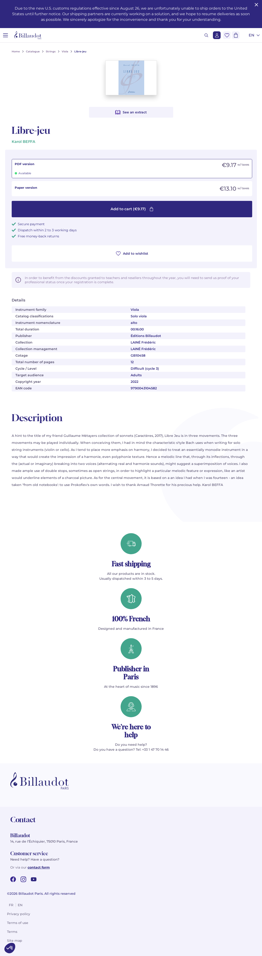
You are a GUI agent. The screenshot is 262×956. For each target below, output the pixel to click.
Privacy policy (18, 914)
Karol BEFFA (23, 141)
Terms (12, 932)
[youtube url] (33, 879)
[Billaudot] (27, 35)
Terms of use (17, 923)
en (20, 905)
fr (11, 905)
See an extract (131, 112)
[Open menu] (5, 35)
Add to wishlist (132, 253)
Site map (14, 940)
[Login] (217, 35)
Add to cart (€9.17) (132, 209)
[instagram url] (23, 879)
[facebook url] (13, 879)
